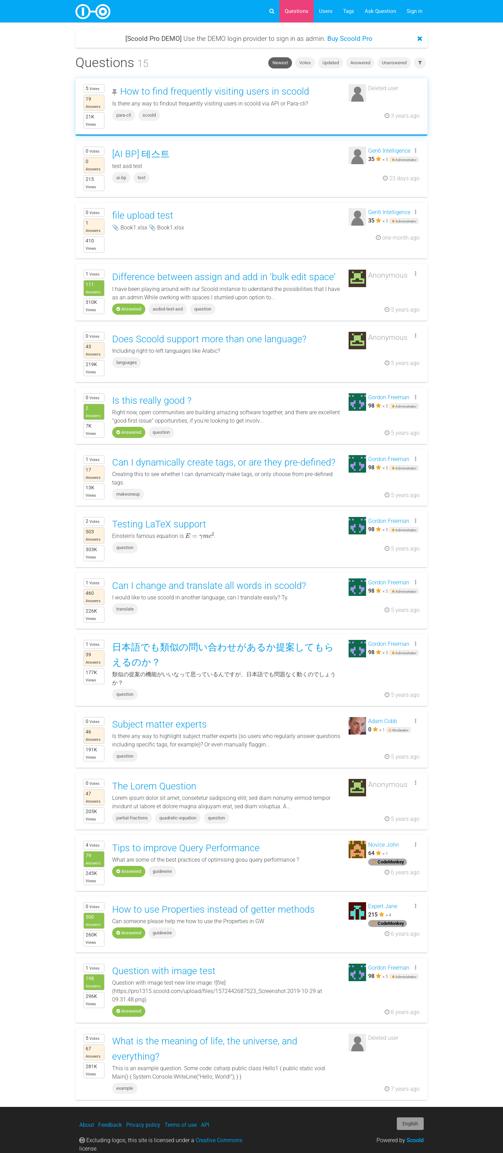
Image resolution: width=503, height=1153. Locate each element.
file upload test (142, 215)
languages (126, 362)
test (141, 177)
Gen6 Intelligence (389, 150)
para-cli (123, 115)
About (86, 1125)
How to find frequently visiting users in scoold (214, 91)
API (205, 1125)
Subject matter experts (159, 724)
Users (326, 11)
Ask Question (380, 11)
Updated (330, 62)
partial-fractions (132, 817)
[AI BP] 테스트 (141, 154)
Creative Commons (219, 1140)
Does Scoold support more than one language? (209, 339)
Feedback (110, 1125)
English (410, 1123)
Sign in (414, 11)
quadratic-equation (177, 817)
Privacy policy (143, 1125)
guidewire (162, 871)
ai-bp (121, 177)
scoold (149, 115)
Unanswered (394, 62)
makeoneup (128, 494)
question (202, 309)
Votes (305, 62)
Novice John (383, 844)
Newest (280, 62)
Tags (348, 11)
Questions (296, 11)
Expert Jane (382, 906)
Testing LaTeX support (159, 524)
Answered (360, 62)
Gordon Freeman (388, 397)
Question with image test (164, 971)
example (124, 1088)
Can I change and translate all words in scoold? (209, 585)
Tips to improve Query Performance (186, 848)
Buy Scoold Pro (349, 39)
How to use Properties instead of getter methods (213, 909)
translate (125, 609)
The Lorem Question (154, 786)
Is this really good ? (151, 400)
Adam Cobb (382, 721)
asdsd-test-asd (168, 309)
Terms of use (181, 1125)
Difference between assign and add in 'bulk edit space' (224, 277)
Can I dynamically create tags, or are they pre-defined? (223, 462)
